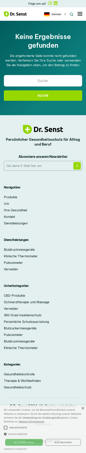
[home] (15, 14)
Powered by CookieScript (15, 449)
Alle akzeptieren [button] (24, 442)
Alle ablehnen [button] (63, 442)
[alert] (43, 429)
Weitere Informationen (32, 421)
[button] (54, 14)
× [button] (82, 408)
